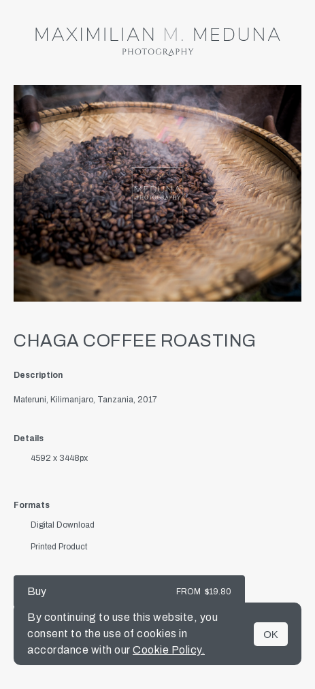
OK (270, 634)
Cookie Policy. (169, 650)
